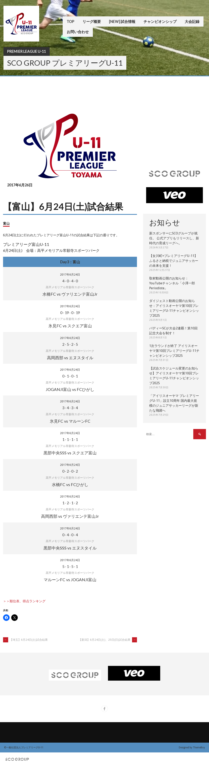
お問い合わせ (78, 31)
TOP (70, 21)
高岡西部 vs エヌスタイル (70, 357)
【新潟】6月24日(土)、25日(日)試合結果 (108, 639)
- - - (70, 281)
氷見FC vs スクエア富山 (70, 325)
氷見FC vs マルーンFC (70, 421)
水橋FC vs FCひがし (70, 484)
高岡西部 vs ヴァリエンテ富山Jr (70, 516)
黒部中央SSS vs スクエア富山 (70, 452)
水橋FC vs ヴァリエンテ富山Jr (70, 294)
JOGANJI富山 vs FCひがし (70, 389)
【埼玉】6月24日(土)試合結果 (25, 639)
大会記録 (192, 21)
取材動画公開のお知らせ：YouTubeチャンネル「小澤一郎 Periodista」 (172, 283)
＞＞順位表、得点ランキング (24, 601)
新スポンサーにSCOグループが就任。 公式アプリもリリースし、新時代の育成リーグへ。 (174, 238)
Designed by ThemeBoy (192, 747)
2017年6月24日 (70, 274)
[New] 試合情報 (122, 21)
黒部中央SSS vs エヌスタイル (70, 547)
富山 (6, 223)
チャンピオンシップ (160, 21)
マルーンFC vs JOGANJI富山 (70, 579)
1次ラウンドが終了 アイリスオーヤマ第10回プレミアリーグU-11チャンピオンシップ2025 (174, 351)
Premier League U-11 (26, 51)
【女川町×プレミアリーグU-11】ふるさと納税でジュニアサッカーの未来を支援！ (173, 261)
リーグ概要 (91, 21)
